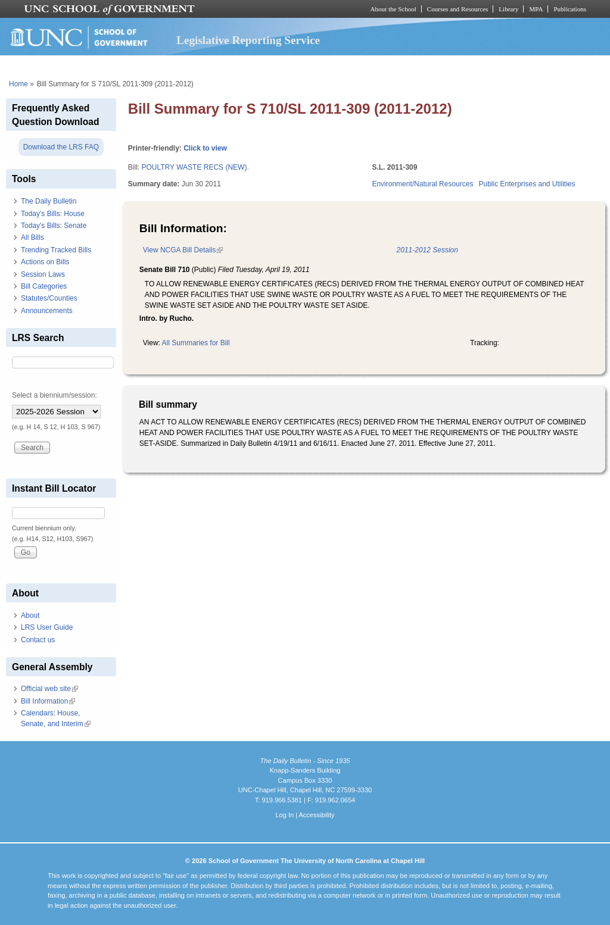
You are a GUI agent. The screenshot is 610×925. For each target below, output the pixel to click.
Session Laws (43, 274)
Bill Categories (44, 286)
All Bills (32, 237)
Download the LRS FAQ (61, 147)
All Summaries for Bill (196, 343)
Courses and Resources (457, 8)
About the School (393, 8)
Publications (569, 8)
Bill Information (48, 701)
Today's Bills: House (53, 214)
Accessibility (316, 814)
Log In (284, 814)
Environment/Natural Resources (422, 184)
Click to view (205, 148)
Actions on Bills (45, 262)
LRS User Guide (47, 627)
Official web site (49, 689)
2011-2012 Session (427, 250)
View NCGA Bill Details (183, 250)
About (30, 615)
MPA (536, 8)
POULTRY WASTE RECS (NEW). (194, 167)
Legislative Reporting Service (248, 40)
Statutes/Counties (49, 298)
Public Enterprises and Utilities (526, 184)
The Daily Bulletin (48, 201)
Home (18, 84)
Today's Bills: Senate (53, 225)
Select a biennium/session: (54, 395)
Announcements (47, 311)
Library (508, 8)
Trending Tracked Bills (56, 250)
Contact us (38, 640)
